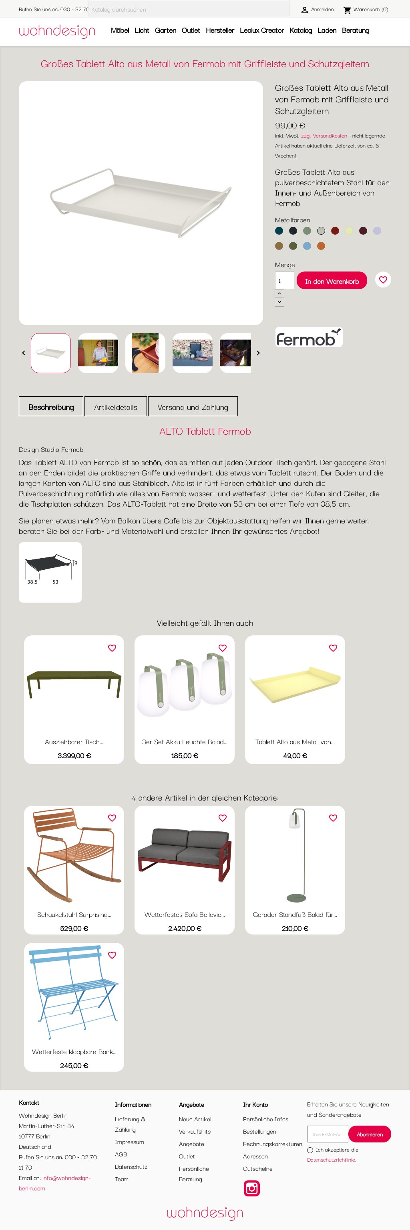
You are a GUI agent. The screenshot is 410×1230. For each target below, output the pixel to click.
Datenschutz (131, 1166)
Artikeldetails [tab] (115, 406)
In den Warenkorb (332, 281)
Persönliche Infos (265, 1118)
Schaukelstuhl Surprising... (74, 914)
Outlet (191, 29)
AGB (121, 1153)
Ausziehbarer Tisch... (74, 741)
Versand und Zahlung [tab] (193, 406)
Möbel (120, 29)
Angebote (191, 1143)
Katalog (300, 29)
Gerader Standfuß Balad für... (295, 914)
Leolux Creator (262, 29)
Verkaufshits (195, 1131)
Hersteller (220, 29)
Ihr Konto (255, 1104)
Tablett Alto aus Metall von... (295, 741)
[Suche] (188, 9)
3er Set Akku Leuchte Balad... (184, 741)
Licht (142, 29)
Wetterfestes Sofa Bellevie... (185, 914)
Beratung (355, 29)
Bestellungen (259, 1131)
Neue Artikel (195, 1118)
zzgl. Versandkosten (324, 135)
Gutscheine (258, 1168)
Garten (165, 29)
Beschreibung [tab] (51, 406)
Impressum (129, 1141)
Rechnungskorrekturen (272, 1143)
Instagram (252, 1188)
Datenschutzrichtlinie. (331, 1159)
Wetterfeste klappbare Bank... (74, 1051)
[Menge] (284, 280)
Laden (327, 29)
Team (122, 1178)
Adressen (255, 1155)
